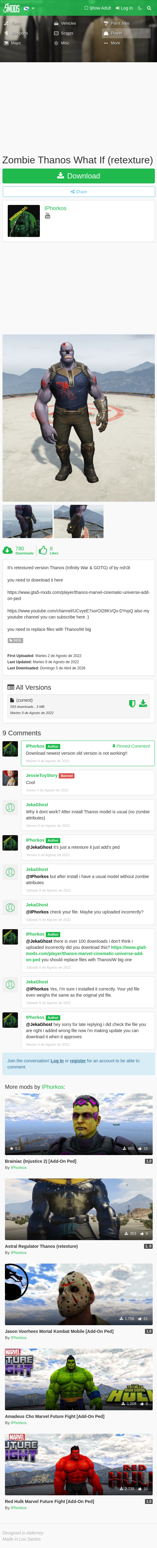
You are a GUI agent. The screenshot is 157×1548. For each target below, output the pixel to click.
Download (78, 176)
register (78, 1060)
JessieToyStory (41, 775)
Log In (57, 1060)
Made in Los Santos (21, 1539)
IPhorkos (55, 208)
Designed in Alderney (23, 1532)
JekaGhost (37, 804)
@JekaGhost (39, 847)
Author (53, 746)
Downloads (24, 553)
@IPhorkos (37, 876)
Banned (67, 776)
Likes (54, 553)
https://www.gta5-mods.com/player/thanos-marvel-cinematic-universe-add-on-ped (86, 953)
